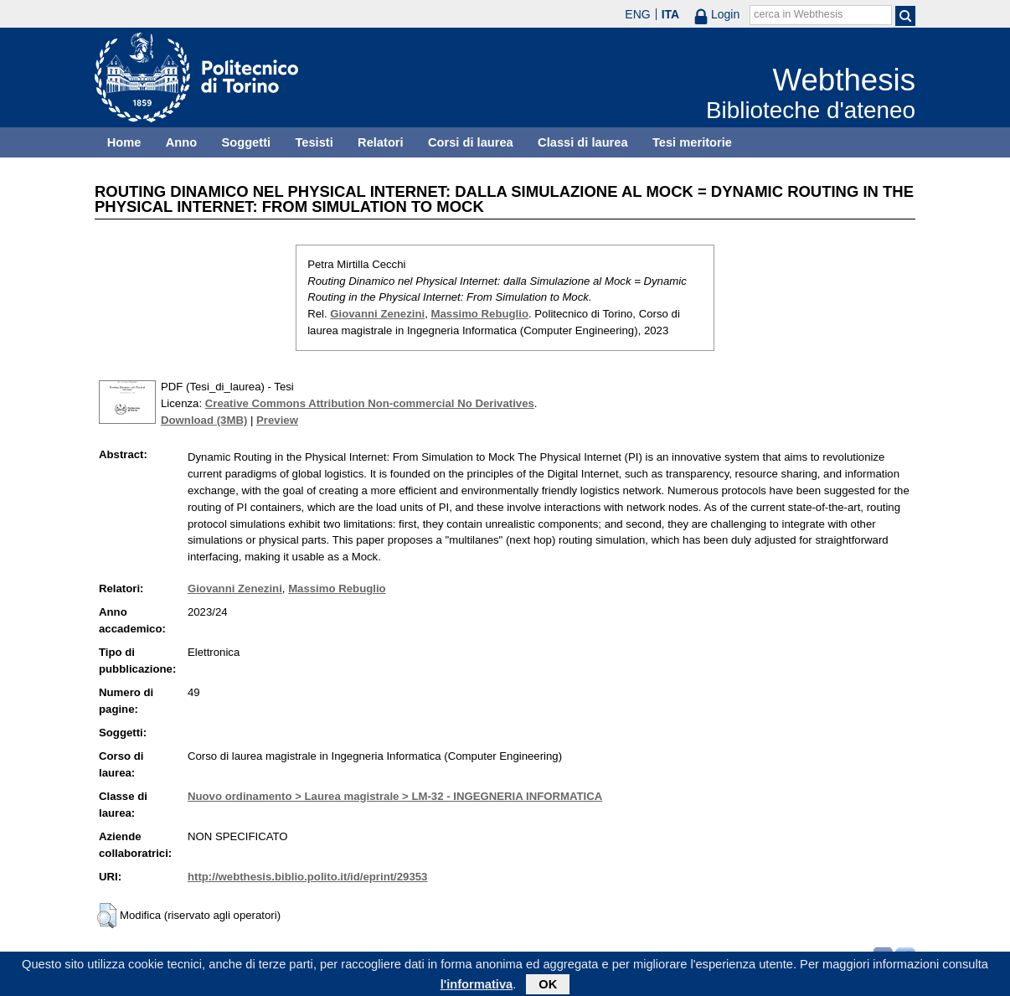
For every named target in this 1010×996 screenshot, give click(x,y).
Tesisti (313, 142)
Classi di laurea (583, 142)
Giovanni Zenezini (377, 313)
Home (124, 142)
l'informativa (477, 986)
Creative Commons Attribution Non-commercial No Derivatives (369, 403)
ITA (671, 14)
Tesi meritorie (692, 142)
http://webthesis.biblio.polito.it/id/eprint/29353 (307, 876)
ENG (637, 14)
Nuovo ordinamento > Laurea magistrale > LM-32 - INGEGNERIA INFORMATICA (395, 796)
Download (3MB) (204, 420)
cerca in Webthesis (798, 14)
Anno (181, 142)
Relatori (381, 142)
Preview (277, 420)
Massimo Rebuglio (479, 313)
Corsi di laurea (470, 142)
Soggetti (246, 142)
